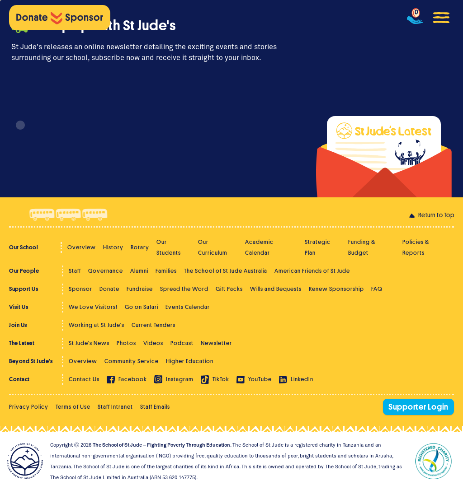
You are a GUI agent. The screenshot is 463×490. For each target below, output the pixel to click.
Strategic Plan (318, 247)
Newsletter (216, 343)
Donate (109, 289)
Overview (81, 247)
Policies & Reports (415, 247)
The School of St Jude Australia (225, 271)
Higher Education (189, 361)
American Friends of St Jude (312, 271)
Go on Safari (141, 307)
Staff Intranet (115, 407)
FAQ (377, 289)
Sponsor (80, 289)
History (113, 247)
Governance (105, 271)
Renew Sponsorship (336, 289)
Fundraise (140, 289)
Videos (153, 343)
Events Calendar (187, 307)
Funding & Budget (361, 247)
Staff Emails (155, 407)
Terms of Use (73, 407)
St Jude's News (89, 343)
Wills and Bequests (276, 289)
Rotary (140, 247)
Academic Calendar (259, 247)
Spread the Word (184, 289)
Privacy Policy (28, 407)
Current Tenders (153, 325)
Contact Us (84, 379)
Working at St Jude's (96, 325)
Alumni (139, 271)
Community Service (131, 361)
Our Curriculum (212, 247)
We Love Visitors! (93, 307)
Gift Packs (229, 289)
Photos (126, 343)
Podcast (182, 343)
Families (166, 271)
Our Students (168, 247)
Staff (75, 271)
